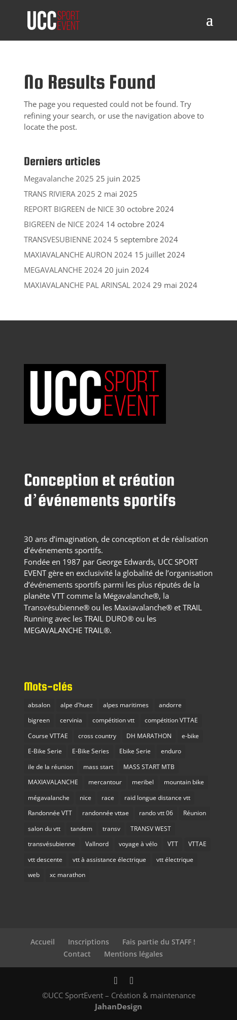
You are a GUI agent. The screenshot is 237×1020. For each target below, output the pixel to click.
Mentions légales (133, 954)
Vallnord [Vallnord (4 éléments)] (97, 844)
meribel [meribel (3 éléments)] (143, 782)
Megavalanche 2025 (59, 178)
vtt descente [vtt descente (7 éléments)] (45, 859)
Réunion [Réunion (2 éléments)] (194, 813)
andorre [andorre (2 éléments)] (170, 705)
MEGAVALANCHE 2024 (63, 270)
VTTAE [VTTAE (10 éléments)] (197, 844)
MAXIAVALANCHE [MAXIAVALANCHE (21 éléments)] (53, 782)
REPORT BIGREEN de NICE (69, 209)
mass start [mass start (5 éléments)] (98, 766)
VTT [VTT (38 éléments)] (172, 844)
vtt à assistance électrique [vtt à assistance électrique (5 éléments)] (109, 859)
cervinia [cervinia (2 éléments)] (71, 720)
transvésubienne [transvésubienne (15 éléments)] (51, 844)
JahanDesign (118, 1006)
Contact (77, 954)
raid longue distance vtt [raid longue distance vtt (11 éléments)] (157, 797)
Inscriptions (88, 941)
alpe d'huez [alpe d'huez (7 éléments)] (76, 705)
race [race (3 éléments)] (107, 797)
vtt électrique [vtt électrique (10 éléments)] (174, 859)
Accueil (42, 941)
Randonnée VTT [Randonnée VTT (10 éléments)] (50, 813)
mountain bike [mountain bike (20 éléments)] (184, 782)
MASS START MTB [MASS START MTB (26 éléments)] (149, 766)
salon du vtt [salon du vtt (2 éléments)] (44, 828)
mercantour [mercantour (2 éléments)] (105, 782)
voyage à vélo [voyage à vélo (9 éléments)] (138, 844)
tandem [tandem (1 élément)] (81, 828)
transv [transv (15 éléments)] (111, 828)
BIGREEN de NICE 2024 (64, 224)
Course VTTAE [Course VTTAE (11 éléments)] (48, 736)
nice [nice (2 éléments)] (85, 797)
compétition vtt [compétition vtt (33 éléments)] (113, 720)
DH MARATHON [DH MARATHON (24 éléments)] (149, 736)
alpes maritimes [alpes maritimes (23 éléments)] (126, 705)
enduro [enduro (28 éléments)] (171, 751)
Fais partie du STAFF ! (158, 941)
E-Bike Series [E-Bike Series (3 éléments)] (90, 751)
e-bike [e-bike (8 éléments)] (190, 736)
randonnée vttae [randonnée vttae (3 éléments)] (105, 813)
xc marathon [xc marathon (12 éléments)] (67, 874)
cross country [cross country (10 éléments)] (97, 736)
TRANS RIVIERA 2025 (59, 194)
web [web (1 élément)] (34, 874)
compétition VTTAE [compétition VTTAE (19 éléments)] (171, 720)
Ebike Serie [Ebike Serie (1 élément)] (135, 751)
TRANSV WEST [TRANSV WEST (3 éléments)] (150, 828)
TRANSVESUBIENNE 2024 (68, 239)
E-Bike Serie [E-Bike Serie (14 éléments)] (45, 751)
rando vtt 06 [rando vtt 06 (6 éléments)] (156, 813)
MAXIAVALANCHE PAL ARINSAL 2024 (87, 285)
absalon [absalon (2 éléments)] (39, 705)
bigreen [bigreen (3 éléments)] (39, 720)
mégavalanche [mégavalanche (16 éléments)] (49, 797)
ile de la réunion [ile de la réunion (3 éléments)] (50, 766)
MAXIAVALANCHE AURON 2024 (78, 254)
